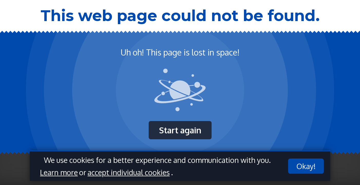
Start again (180, 130)
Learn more (59, 172)
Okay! (306, 166)
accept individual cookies (129, 172)
